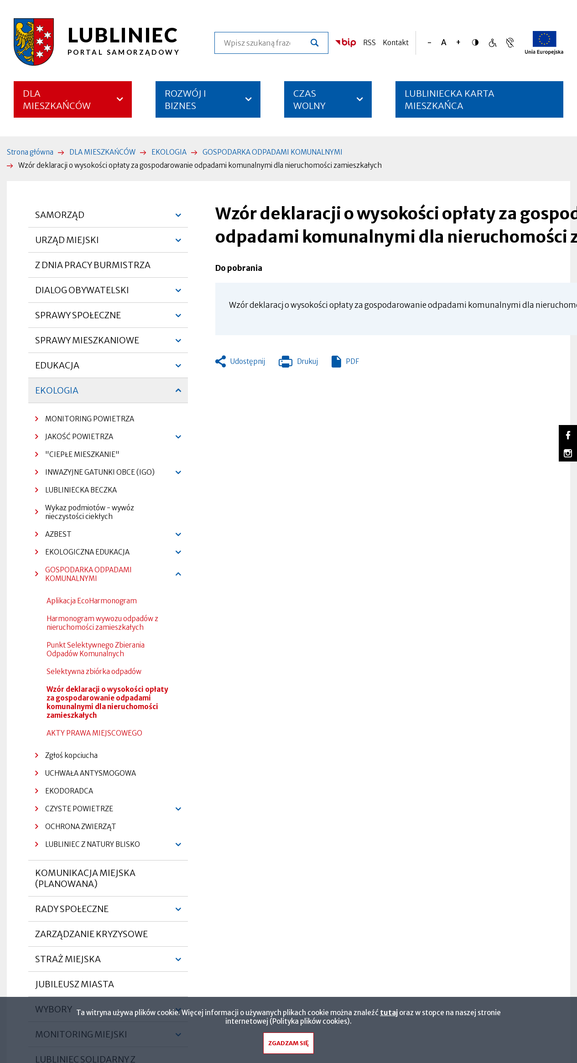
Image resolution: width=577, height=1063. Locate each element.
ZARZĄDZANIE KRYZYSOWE (91, 933)
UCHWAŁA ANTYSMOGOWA (90, 773)
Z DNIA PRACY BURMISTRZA (93, 264)
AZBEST (53, 536)
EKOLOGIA (169, 152)
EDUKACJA (57, 369)
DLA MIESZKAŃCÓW (57, 99)
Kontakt (396, 42)
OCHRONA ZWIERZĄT (80, 826)
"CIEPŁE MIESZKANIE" (82, 454)
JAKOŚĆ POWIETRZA (74, 439)
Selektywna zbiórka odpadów (94, 671)
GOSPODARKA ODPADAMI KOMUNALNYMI (273, 152)
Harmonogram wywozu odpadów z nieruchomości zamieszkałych (102, 623)
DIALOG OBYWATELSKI (82, 294)
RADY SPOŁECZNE (72, 912)
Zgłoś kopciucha (71, 755)
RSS (369, 42)
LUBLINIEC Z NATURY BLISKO (87, 846)
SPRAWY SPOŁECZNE (78, 319)
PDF (352, 361)
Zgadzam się (288, 1043)
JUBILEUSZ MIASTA (74, 984)
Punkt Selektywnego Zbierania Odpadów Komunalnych (96, 649)
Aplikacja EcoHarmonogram (92, 600)
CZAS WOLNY (309, 99)
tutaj (389, 1013)
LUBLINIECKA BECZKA (81, 490)
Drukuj (298, 363)
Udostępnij (247, 361)
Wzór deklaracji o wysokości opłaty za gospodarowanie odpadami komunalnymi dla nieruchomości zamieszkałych (107, 702)
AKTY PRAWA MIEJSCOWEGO (94, 733)
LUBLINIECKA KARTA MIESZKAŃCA (449, 103)
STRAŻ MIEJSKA (68, 963)
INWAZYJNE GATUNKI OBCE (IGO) (95, 474)
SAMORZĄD (59, 218)
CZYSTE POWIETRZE (74, 811)
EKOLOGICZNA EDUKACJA (82, 554)
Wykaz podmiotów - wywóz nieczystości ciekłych (89, 512)
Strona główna (30, 152)
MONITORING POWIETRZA (89, 419)
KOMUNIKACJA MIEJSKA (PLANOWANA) (85, 878)
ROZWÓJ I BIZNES (185, 99)
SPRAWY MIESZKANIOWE (87, 344)
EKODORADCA (69, 791)
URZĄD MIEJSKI (67, 243)
